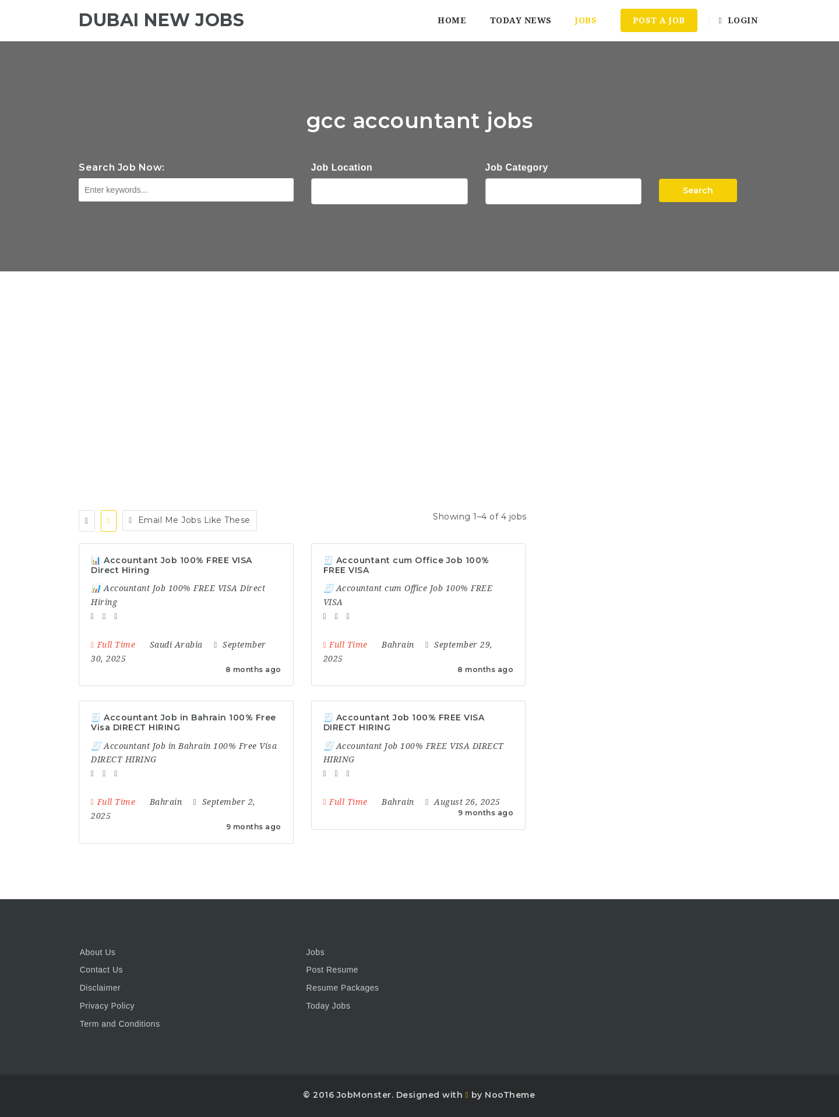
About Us (98, 952)
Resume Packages (342, 987)
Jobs (586, 20)
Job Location (342, 167)
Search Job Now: (122, 167)
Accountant (563, 189)
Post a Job (659, 20)
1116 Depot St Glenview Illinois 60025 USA (389, 189)
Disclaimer (100, 987)
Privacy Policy (107, 1005)
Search (698, 190)
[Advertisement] (419, 358)
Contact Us (101, 969)
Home (452, 20)
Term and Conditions (120, 1023)
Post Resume (332, 969)
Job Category (516, 167)
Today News (521, 20)
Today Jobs (328, 1005)
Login (737, 20)
